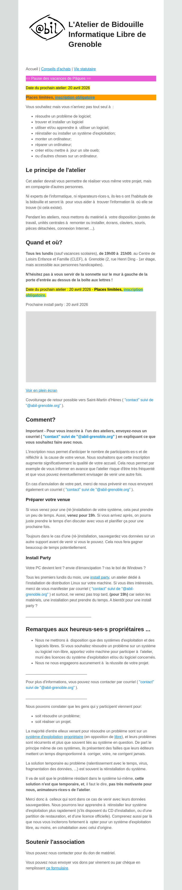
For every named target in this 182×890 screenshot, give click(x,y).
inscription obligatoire (75, 97)
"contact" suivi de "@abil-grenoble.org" (79, 437)
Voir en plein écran (41, 390)
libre (118, 737)
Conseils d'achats (56, 69)
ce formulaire (57, 868)
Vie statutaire (85, 69)
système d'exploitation (44, 737)
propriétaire (73, 737)
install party (99, 577)
